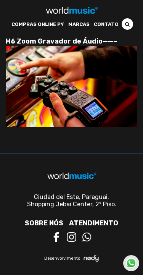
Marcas (79, 24)
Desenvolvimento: (71, 258)
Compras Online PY (37, 24)
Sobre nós (44, 223)
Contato (106, 24)
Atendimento (93, 223)
